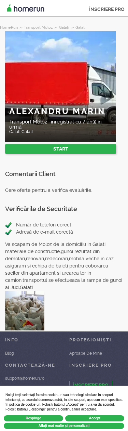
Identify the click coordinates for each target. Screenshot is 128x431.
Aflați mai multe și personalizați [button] (64, 426)
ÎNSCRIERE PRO (107, 9)
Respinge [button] (33, 418)
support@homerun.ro (24, 378)
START (60, 149)
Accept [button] (94, 418)
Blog (9, 353)
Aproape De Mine (85, 353)
